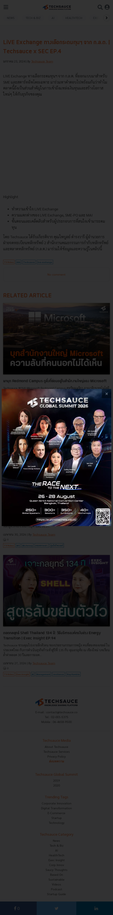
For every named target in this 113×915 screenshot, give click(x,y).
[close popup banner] (106, 393)
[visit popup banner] (56, 457)
